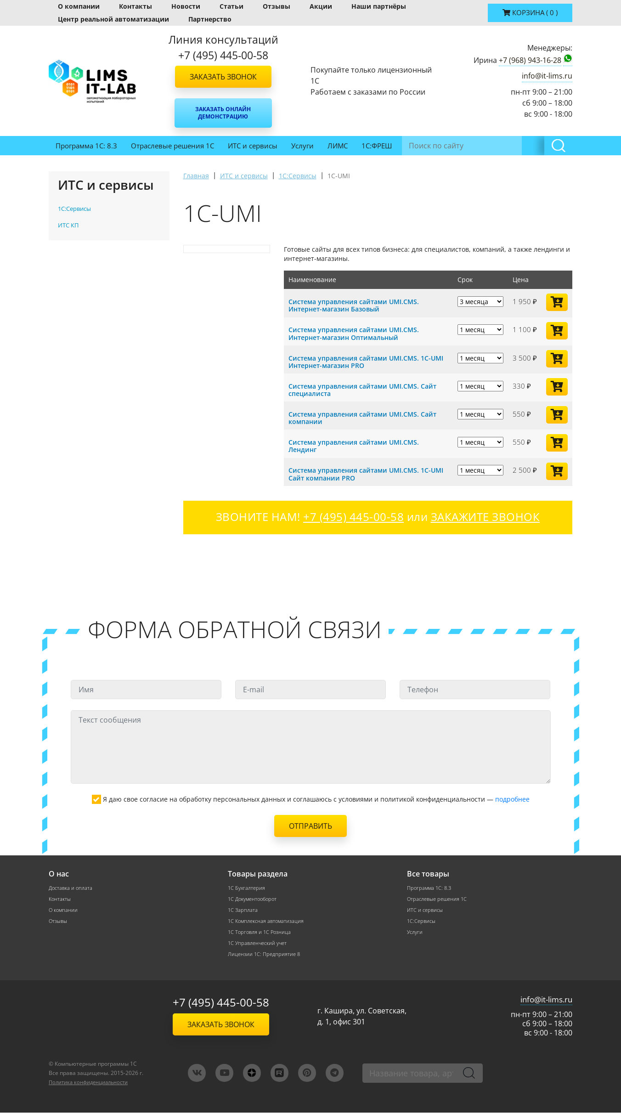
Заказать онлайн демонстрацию (223, 113)
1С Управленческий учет (260, 944)
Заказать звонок (223, 77)
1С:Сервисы (422, 921)
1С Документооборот (255, 898)
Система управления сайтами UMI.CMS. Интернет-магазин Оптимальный (358, 333)
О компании (79, 6)
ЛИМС (337, 145)
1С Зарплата (243, 909)
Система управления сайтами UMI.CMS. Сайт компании (367, 416)
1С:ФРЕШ (376, 145)
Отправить (310, 825)
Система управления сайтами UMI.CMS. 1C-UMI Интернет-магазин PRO (364, 361)
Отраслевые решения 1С (172, 145)
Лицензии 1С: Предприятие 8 (265, 955)
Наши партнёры (378, 6)
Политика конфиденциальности (93, 1083)
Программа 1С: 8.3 (86, 145)
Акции (321, 6)
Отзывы (276, 6)
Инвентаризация (434, 145)
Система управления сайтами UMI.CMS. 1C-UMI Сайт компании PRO (364, 472)
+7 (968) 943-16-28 (530, 60)
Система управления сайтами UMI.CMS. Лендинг (358, 444)
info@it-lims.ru (547, 76)
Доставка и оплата (72, 886)
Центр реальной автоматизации (113, 19)
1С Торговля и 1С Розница (261, 932)
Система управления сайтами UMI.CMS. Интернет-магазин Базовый (358, 305)
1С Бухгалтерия (247, 886)
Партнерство (209, 19)
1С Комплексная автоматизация (268, 921)
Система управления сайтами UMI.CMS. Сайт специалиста (367, 388)
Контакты (135, 6)
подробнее (512, 797)
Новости (185, 6)
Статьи (231, 6)
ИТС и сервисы (252, 145)
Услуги (302, 145)
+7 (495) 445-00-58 (221, 1003)
